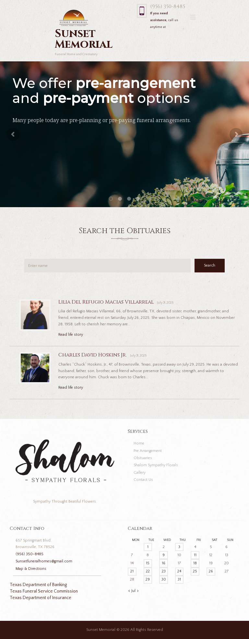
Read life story (70, 334)
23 (164, 571)
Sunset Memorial (100, 630)
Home (139, 443)
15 (147, 563)
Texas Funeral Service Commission (44, 591)
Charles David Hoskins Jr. (92, 355)
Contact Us (143, 480)
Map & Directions (31, 569)
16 (163, 563)
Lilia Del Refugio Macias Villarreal (106, 302)
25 (195, 571)
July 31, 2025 (165, 303)
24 (179, 571)
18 (195, 563)
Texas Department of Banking (38, 584)
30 (163, 579)
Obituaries (143, 458)
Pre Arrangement (148, 451)
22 (148, 571)
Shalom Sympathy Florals (156, 465)
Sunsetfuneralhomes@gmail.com (44, 561)
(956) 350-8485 (167, 6)
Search (209, 265)
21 (132, 571)
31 (179, 579)
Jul (133, 591)
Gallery (140, 472)
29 (148, 579)
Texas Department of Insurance (40, 597)
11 (195, 555)
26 (211, 571)
